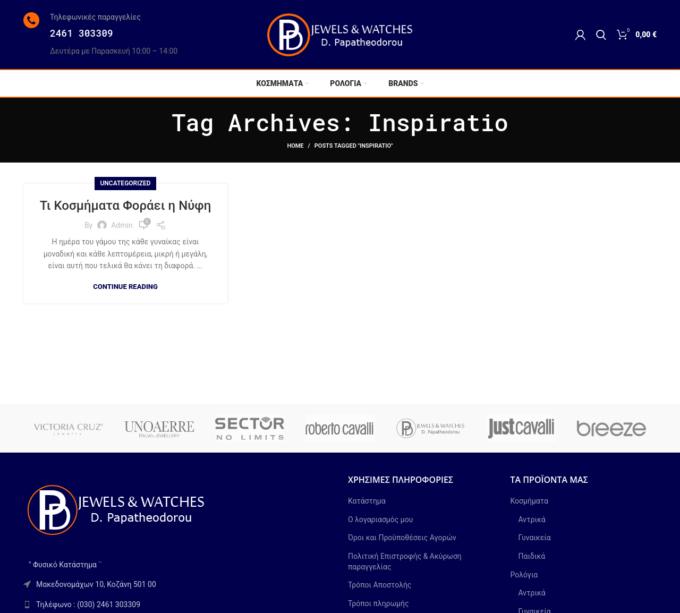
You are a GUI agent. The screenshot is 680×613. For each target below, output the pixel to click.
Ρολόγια (524, 575)
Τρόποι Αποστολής (379, 585)
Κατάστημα (367, 501)
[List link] (177, 604)
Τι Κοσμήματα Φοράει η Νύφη (125, 205)
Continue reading (125, 286)
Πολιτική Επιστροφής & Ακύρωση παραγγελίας (405, 561)
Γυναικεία (534, 537)
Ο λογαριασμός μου (380, 519)
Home (295, 145)
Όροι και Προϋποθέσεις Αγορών (402, 537)
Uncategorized (125, 183)
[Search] (601, 34)
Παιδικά (532, 556)
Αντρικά (532, 519)
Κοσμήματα (529, 501)
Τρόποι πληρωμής (378, 603)
